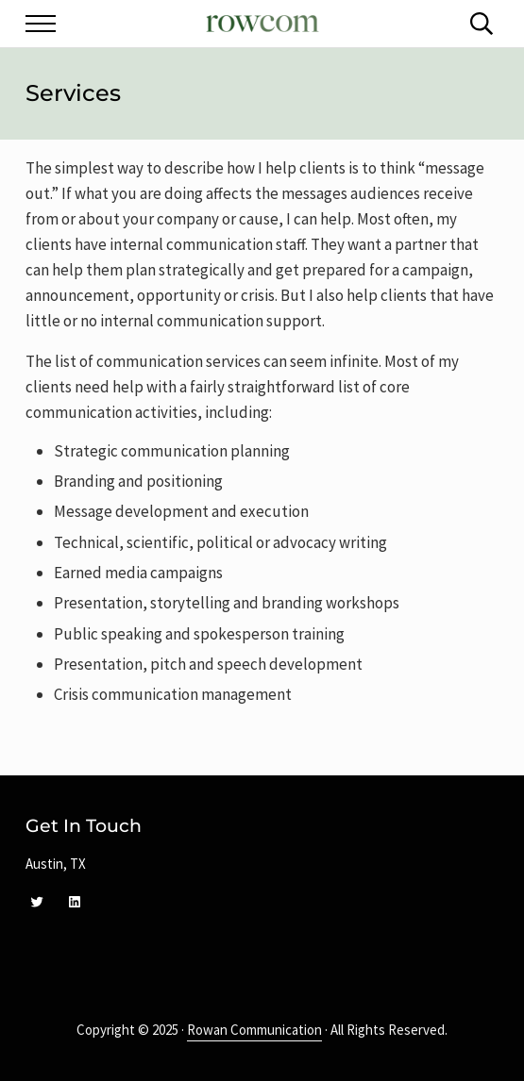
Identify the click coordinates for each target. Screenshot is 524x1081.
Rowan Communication (254, 1030)
